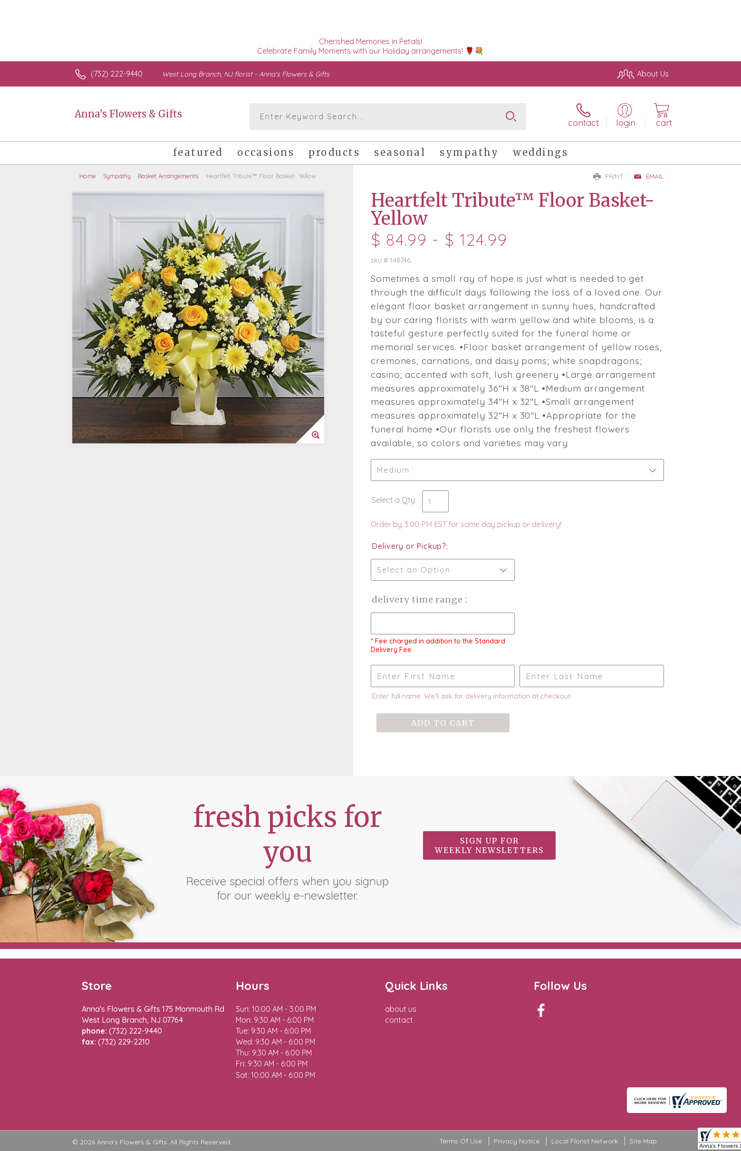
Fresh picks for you (288, 851)
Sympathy (117, 176)
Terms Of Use (460, 1141)
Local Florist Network (584, 1141)
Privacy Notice (516, 1141)
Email (649, 176)
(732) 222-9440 (117, 73)
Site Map (643, 1141)
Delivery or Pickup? (409, 546)
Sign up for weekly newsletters (489, 845)
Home (87, 176)
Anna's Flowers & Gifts (128, 114)
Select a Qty (393, 500)
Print (608, 176)
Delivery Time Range (418, 599)
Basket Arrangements (168, 176)
